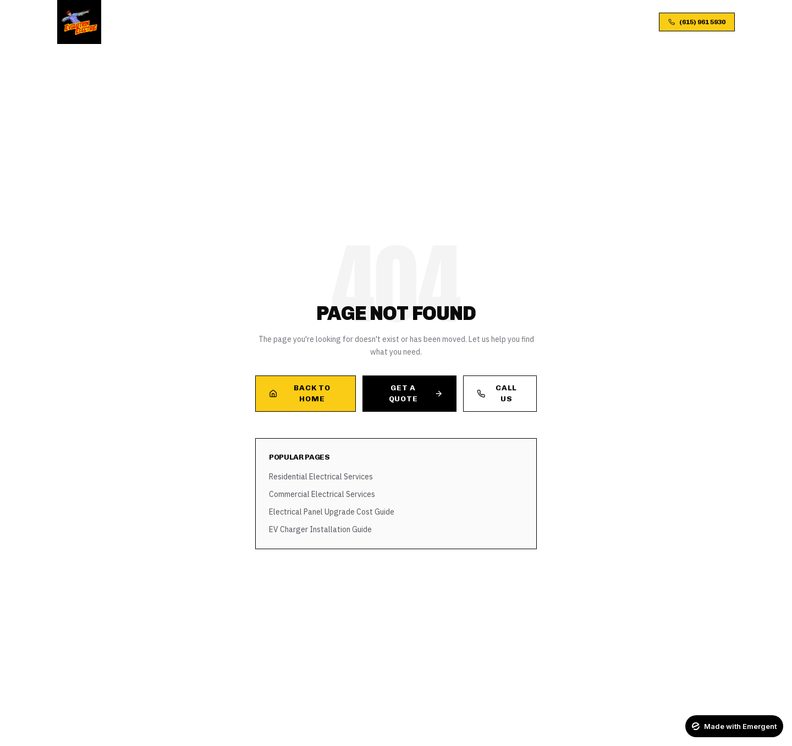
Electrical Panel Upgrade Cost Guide (331, 512)
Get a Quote (416, 393)
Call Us (497, 393)
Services (259, 22)
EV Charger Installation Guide (320, 529)
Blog (434, 22)
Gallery (394, 22)
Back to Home (299, 393)
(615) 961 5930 (696, 22)
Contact (502, 22)
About (303, 22)
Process (346, 22)
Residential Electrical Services (321, 477)
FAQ (464, 22)
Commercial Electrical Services (322, 494)
